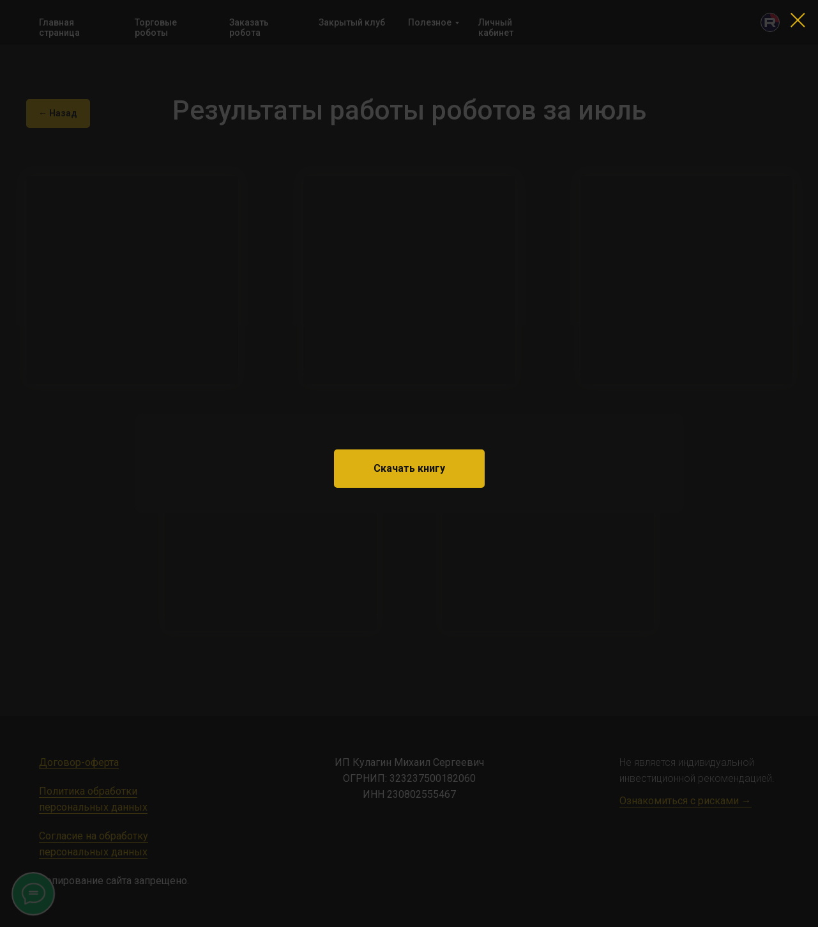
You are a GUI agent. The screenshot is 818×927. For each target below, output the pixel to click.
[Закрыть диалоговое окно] (798, 20)
